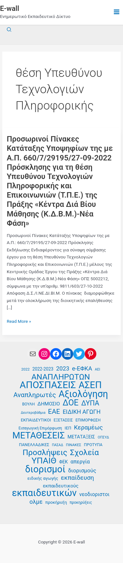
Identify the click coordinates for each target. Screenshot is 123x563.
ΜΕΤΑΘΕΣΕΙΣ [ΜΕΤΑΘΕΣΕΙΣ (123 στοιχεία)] (38, 435)
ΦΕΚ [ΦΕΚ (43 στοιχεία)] (63, 461)
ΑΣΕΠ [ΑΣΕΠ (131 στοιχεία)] (90, 385)
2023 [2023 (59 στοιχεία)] (62, 368)
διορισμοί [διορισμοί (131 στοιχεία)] (45, 469)
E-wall (9, 8)
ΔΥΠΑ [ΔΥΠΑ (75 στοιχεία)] (90, 403)
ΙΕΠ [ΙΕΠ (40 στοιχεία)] (68, 428)
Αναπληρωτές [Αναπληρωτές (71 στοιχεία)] (34, 395)
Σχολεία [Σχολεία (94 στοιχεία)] (84, 452)
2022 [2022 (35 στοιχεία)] (25, 369)
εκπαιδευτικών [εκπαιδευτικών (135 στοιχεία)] (44, 493)
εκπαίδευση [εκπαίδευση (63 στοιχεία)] (77, 477)
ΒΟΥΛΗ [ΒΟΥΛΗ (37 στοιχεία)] (28, 404)
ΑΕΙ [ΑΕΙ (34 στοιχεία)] (97, 369)
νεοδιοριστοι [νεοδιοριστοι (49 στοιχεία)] (94, 494)
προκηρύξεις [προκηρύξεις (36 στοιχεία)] (81, 502)
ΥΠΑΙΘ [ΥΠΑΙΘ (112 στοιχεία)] (44, 460)
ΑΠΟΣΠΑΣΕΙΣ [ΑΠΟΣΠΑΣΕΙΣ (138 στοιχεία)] (48, 385)
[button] (9, 30)
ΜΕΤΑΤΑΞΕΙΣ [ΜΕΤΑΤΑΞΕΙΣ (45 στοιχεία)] (81, 437)
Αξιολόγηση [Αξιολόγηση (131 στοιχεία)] (83, 394)
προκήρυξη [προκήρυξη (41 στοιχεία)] (56, 502)
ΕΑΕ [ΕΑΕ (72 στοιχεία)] (54, 411)
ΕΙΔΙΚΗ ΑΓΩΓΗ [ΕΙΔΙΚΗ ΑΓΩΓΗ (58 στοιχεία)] (82, 411)
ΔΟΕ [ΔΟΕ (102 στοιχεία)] (71, 402)
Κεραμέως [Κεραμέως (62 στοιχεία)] (88, 427)
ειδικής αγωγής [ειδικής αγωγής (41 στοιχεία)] (42, 478)
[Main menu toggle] (116, 12)
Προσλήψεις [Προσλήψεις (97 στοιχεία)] (44, 452)
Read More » (19, 321)
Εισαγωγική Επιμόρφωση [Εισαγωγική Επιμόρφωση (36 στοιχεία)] (40, 428)
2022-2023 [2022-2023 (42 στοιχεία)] (42, 368)
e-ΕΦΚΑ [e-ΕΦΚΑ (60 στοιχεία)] (82, 368)
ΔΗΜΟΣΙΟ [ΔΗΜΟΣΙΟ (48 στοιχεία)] (49, 404)
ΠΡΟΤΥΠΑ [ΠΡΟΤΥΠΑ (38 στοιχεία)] (93, 444)
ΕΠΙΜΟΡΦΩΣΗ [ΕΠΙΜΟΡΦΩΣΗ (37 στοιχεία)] (88, 420)
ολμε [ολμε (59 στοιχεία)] (36, 501)
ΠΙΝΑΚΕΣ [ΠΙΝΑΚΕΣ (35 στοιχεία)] (73, 445)
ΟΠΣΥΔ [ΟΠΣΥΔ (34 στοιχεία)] (103, 437)
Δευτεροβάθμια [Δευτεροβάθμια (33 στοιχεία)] (33, 413)
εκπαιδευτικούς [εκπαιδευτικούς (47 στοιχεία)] (60, 486)
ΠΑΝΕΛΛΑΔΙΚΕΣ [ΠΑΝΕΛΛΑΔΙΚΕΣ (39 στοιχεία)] (34, 444)
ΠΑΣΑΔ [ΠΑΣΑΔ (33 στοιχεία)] (57, 445)
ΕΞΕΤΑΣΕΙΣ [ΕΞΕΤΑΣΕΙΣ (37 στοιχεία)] (63, 420)
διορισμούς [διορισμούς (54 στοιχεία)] (82, 470)
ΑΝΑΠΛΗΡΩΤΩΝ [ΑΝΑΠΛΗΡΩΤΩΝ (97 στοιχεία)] (60, 377)
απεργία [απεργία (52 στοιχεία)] (80, 462)
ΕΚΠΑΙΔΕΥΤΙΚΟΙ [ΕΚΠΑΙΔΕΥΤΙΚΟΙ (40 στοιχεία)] (36, 420)
